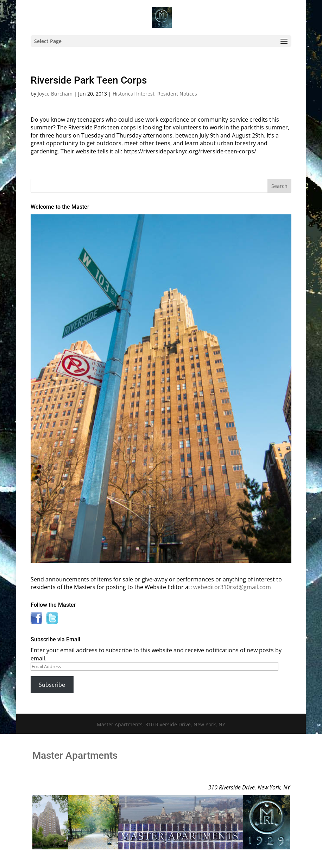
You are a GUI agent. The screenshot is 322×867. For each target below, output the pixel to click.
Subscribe (52, 685)
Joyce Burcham (55, 93)
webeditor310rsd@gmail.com (232, 587)
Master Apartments (75, 755)
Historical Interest (133, 93)
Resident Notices (177, 93)
